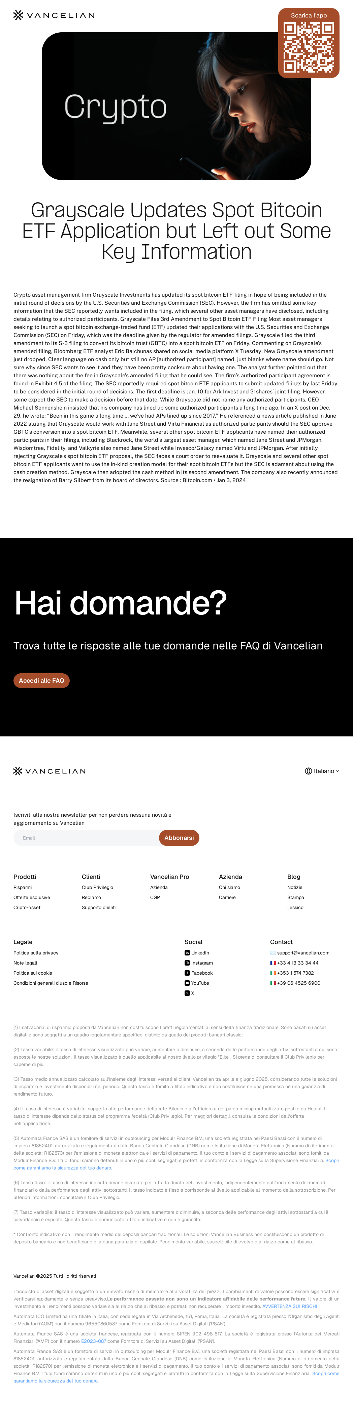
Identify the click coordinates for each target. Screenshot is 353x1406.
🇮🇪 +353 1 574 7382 (292, 973)
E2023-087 (93, 1341)
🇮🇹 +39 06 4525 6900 (295, 983)
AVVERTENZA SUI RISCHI (289, 1306)
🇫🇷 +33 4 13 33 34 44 (294, 963)
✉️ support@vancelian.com (299, 953)
